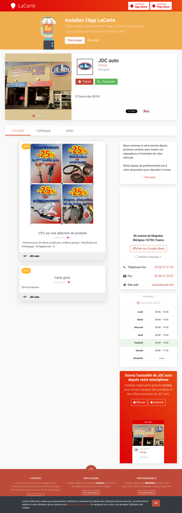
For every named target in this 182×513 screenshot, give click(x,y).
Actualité (17, 130)
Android (156, 402)
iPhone (139, 402)
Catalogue (43, 130)
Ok (156, 503)
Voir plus (148, 177)
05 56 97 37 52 (164, 267)
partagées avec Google (79, 504)
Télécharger (74, 40)
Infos (69, 130)
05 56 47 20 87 (164, 276)
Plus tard (93, 40)
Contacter (106, 81)
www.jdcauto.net (162, 284)
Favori (84, 81)
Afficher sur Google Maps (148, 248)
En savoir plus (35, 496)
